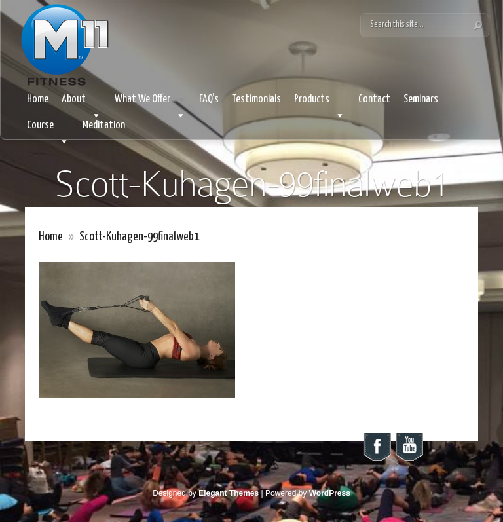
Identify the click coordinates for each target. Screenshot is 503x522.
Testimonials (256, 99)
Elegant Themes (228, 493)
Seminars (420, 99)
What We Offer (150, 103)
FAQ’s (209, 99)
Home (37, 99)
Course (48, 129)
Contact (374, 99)
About (82, 103)
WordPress (329, 493)
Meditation (104, 125)
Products (319, 103)
